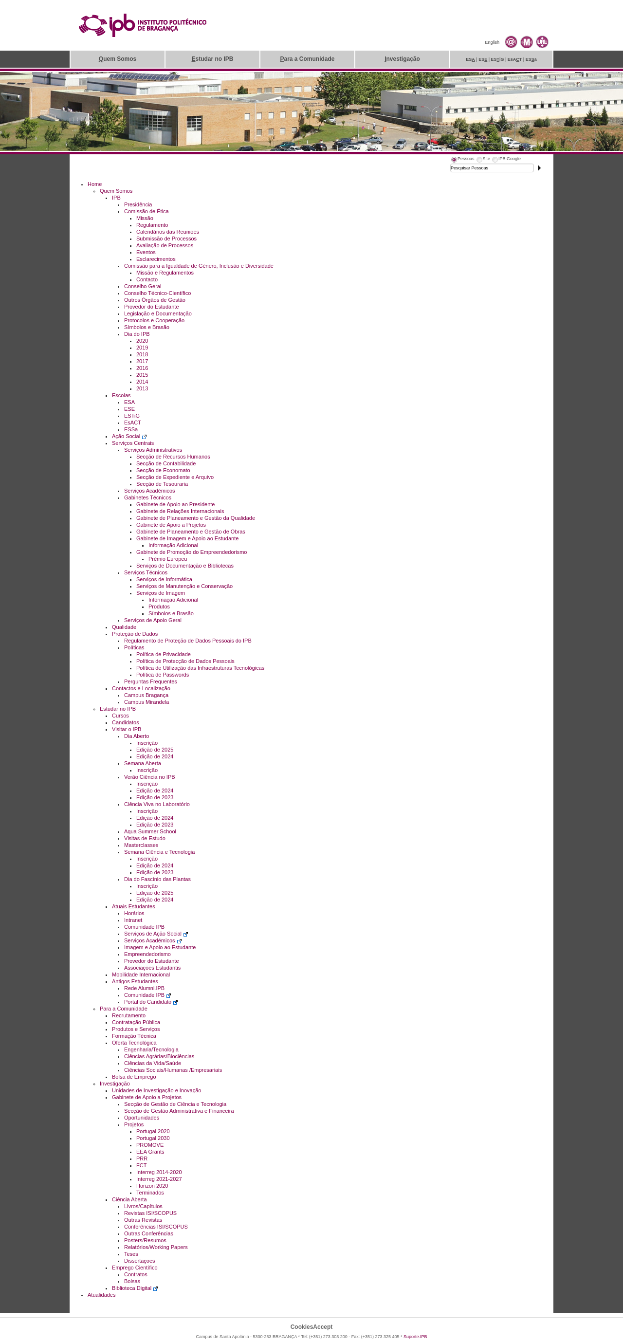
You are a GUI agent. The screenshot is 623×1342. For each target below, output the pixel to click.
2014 (142, 382)
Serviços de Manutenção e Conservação (184, 586)
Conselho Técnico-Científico (157, 293)
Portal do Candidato (151, 1002)
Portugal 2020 (153, 1131)
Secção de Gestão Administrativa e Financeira (179, 1111)
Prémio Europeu (167, 559)
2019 (142, 347)
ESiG (497, 59)
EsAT (515, 59)
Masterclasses (141, 845)
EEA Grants (150, 1152)
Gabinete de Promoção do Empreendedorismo (191, 552)
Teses (131, 1254)
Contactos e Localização (141, 688)
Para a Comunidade (123, 1008)
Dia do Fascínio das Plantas (157, 879)
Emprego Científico (135, 1267)
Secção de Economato (163, 470)
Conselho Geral (142, 286)
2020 (142, 341)
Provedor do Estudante (151, 307)
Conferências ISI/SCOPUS (156, 1227)
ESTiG (132, 416)
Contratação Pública (136, 1022)
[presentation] (462, 160)
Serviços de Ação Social (156, 934)
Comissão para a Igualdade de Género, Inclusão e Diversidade (199, 266)
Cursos (120, 715)
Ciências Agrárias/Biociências (159, 1056)
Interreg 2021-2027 (159, 1179)
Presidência (138, 204)
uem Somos (117, 58)
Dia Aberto (136, 736)
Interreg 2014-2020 (159, 1172)
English (492, 42)
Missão (144, 218)
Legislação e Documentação (158, 313)
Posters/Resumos (145, 1240)
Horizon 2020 (152, 1186)
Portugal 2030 (153, 1138)
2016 (142, 368)
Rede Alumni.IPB (144, 988)
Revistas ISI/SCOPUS (150, 1213)
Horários (134, 913)
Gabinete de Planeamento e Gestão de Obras (190, 531)
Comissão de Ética (146, 211)
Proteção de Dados (135, 634)
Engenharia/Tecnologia (151, 1049)
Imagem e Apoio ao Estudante (160, 947)
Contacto (147, 279)
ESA (129, 402)
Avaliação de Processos (164, 245)
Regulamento (152, 225)
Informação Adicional (173, 545)
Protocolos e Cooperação (154, 320)
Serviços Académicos (149, 491)
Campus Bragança (146, 695)
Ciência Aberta (129, 1199)
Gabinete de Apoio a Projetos (171, 525)
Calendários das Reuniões (167, 232)
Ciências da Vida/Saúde (152, 1063)
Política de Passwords (162, 675)
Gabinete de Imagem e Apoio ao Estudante (187, 538)
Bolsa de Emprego (134, 1077)
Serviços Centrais (133, 443)
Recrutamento (129, 1015)
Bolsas (132, 1281)
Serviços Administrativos (153, 450)
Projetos (134, 1124)
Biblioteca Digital (135, 1288)
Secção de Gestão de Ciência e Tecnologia (175, 1104)
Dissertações (139, 1261)
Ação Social (129, 436)
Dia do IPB (137, 334)
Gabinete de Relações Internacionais (180, 511)
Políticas (134, 647)
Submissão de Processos (166, 238)
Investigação (115, 1083)
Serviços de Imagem (160, 593)
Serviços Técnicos (145, 572)
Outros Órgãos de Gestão (154, 300)
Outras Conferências (148, 1233)
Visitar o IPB (126, 729)
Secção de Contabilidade (166, 463)
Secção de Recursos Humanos (173, 457)
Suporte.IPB (415, 1336)
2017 (142, 361)
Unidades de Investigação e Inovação (156, 1090)
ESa (531, 59)
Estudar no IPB (118, 709)
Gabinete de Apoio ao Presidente (175, 504)
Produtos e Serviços (136, 1029)
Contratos (135, 1274)
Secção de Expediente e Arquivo (175, 477)
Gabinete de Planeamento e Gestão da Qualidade (195, 518)
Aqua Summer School (150, 831)
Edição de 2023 (154, 797)
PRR (141, 1158)
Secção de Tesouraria (162, 484)
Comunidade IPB (144, 927)
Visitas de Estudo (144, 838)
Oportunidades (141, 1118)
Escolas (121, 395)
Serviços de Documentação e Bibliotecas (185, 566)
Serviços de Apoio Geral (153, 620)
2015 (142, 375)
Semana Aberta (142, 763)
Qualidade (124, 627)
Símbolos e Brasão (146, 327)
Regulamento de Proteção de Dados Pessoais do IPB (188, 640)
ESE (129, 409)
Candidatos (125, 722)
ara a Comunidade (307, 58)
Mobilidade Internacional (141, 974)
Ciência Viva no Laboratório (157, 804)
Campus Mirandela (146, 702)
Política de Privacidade (163, 654)
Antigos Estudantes (135, 981)
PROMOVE (150, 1145)
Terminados (150, 1192)
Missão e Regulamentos (165, 273)
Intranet (133, 920)
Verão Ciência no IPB (149, 777)
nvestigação (402, 58)
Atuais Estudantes (133, 906)
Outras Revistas (143, 1220)
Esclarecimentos (156, 259)
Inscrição (147, 743)
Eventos (146, 252)
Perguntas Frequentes (150, 681)
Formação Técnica (134, 1036)
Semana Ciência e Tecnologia (159, 852)
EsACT (132, 422)
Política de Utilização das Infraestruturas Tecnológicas (200, 668)
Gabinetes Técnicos (147, 497)
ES (470, 59)
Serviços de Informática (164, 579)
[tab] (462, 160)
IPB (116, 198)
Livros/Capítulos (143, 1206)
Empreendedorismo (147, 954)
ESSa (131, 429)
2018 (142, 354)
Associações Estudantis (152, 968)
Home (95, 184)
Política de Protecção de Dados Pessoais (185, 661)
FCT (141, 1165)
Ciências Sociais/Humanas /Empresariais (173, 1070)
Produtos (159, 606)
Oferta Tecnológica (134, 1043)
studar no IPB (212, 58)
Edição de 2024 (154, 756)
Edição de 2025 (154, 750)
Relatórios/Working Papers (156, 1247)
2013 (142, 388)
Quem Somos (116, 191)
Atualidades (102, 1295)
